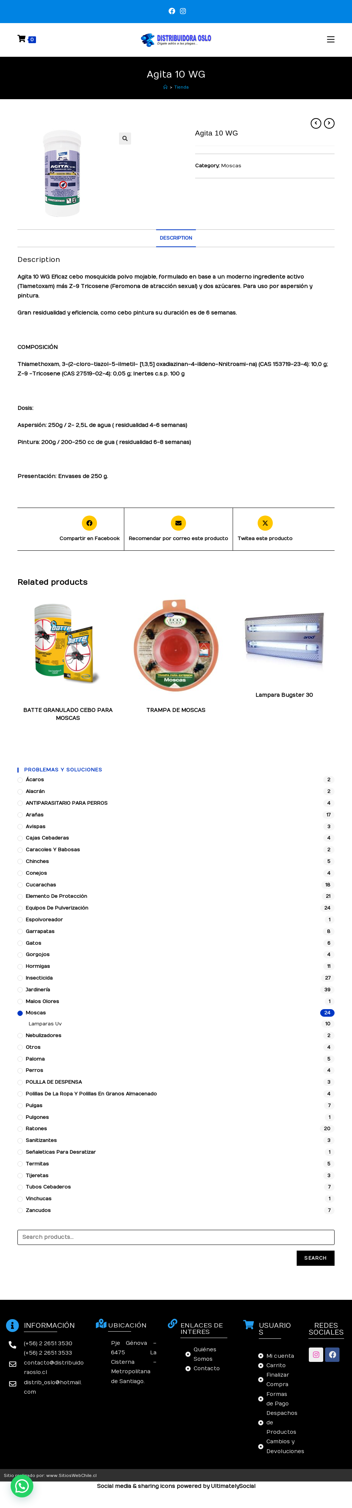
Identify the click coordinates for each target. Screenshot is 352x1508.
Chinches (37, 861)
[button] (22, 1486)
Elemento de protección (56, 896)
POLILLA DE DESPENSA (54, 1082)
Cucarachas (41, 885)
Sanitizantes (41, 1140)
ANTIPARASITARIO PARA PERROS (67, 803)
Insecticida (39, 978)
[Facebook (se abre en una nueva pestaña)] (172, 11)
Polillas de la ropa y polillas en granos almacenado (91, 1094)
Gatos (33, 943)
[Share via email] (178, 529)
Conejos (36, 873)
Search (315, 1258)
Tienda (181, 87)
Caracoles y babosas (53, 850)
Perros (34, 1070)
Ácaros (35, 780)
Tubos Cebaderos (48, 1187)
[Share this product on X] (265, 529)
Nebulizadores (43, 1036)
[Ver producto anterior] (316, 123)
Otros (33, 1047)
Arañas (35, 815)
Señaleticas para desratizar (61, 1152)
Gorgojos (38, 955)
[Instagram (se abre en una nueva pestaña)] (182, 11)
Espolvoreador (44, 920)
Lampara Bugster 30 (284, 695)
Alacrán (35, 791)
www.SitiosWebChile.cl (71, 1475)
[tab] (176, 238)
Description (176, 238)
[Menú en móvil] (331, 39)
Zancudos (38, 1210)
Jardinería (38, 990)
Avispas (35, 827)
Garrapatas (40, 931)
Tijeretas (37, 1176)
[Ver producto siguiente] (329, 123)
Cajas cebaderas (47, 838)
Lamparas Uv (273, 689)
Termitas (37, 1164)
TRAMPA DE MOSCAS (175, 710)
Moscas (231, 166)
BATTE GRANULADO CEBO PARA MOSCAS (68, 714)
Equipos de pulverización (57, 908)
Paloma (35, 1059)
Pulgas (34, 1106)
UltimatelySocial (233, 1486)
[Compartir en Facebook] (89, 529)
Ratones (36, 1129)
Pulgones (37, 1117)
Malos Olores (42, 1002)
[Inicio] (165, 87)
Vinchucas (39, 1199)
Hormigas (38, 966)
